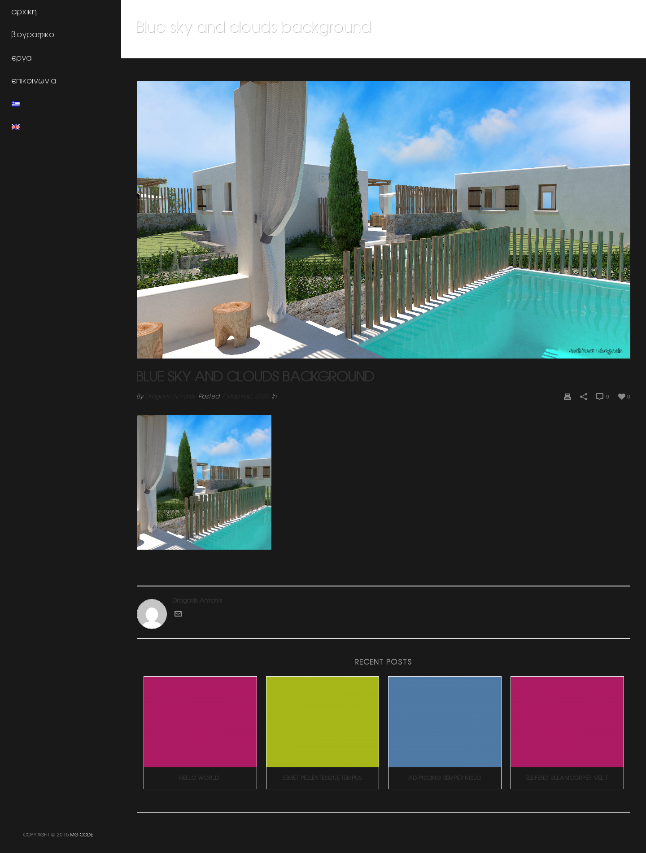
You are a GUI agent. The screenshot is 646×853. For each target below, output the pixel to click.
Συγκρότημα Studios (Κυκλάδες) (483, 49)
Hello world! (200, 778)
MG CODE (81, 834)
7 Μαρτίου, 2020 (245, 396)
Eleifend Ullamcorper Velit (567, 778)
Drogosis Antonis (170, 396)
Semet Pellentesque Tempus (322, 778)
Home (427, 49)
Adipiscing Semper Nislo (444, 778)
